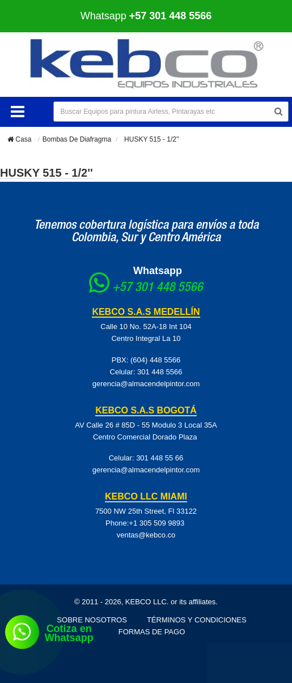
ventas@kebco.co (146, 535)
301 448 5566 (160, 372)
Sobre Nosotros (92, 620)
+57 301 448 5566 (157, 288)
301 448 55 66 (159, 458)
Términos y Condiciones (197, 620)
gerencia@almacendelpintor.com (146, 383)
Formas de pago (152, 631)
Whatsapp (146, 16)
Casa (19, 139)
